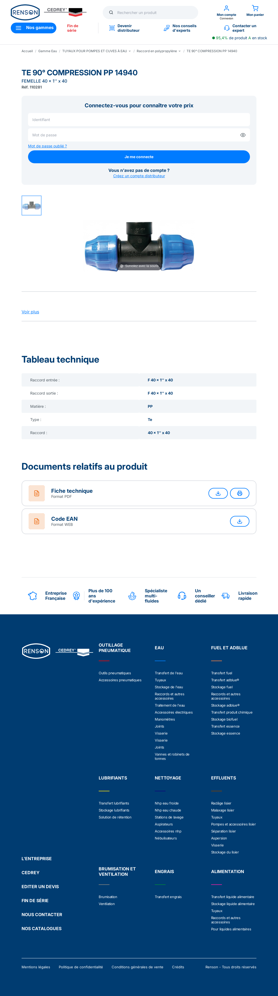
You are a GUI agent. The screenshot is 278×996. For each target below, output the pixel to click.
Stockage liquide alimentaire (233, 904)
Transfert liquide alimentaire (232, 897)
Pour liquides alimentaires (231, 929)
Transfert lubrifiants (114, 803)
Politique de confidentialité (81, 967)
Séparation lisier (223, 831)
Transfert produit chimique (232, 712)
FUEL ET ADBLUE (229, 647)
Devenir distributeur (124, 28)
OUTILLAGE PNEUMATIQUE (115, 647)
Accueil (27, 51)
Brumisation (108, 897)
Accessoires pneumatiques (120, 680)
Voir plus (30, 311)
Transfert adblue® (225, 680)
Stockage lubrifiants (114, 810)
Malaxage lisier (222, 810)
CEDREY (31, 872)
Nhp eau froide (167, 803)
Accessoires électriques (174, 712)
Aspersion (219, 838)
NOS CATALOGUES (41, 928)
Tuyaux (160, 680)
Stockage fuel (222, 687)
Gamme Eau (47, 51)
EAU (159, 647)
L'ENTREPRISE (37, 858)
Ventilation (107, 904)
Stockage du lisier (225, 852)
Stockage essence (225, 733)
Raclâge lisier (221, 803)
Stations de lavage (169, 817)
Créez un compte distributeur (139, 175)
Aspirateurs (164, 824)
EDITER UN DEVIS (40, 886)
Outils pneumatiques (115, 673)
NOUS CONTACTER (42, 914)
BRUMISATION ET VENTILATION (117, 871)
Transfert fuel (221, 673)
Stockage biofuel (224, 719)
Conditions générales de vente (137, 967)
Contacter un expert (240, 28)
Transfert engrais (168, 897)
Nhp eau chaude (168, 810)
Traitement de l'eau (170, 705)
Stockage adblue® (225, 705)
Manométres (165, 719)
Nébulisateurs (166, 838)
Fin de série (72, 28)
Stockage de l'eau (169, 687)
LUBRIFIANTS (113, 778)
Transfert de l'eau (169, 673)
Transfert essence (225, 726)
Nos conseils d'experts (180, 28)
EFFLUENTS (223, 778)
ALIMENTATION (227, 871)
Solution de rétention (115, 817)
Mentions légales (36, 967)
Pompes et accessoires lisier (233, 824)
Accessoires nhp (168, 831)
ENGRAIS (164, 871)
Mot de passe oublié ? (47, 146)
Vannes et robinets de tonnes (172, 756)
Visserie (161, 733)
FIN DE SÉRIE (35, 900)
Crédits (178, 967)
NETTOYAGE (168, 778)
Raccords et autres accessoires (169, 696)
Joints (159, 726)
